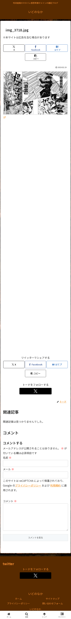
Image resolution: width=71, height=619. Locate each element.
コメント (10, 501)
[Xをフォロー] (35, 391)
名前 (7, 457)
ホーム (18, 603)
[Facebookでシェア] (35, 48)
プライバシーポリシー (18, 608)
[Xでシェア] (13, 48)
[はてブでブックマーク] (57, 48)
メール (8, 469)
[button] (35, 57)
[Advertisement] (35, 239)
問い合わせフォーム (52, 608)
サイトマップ (52, 603)
